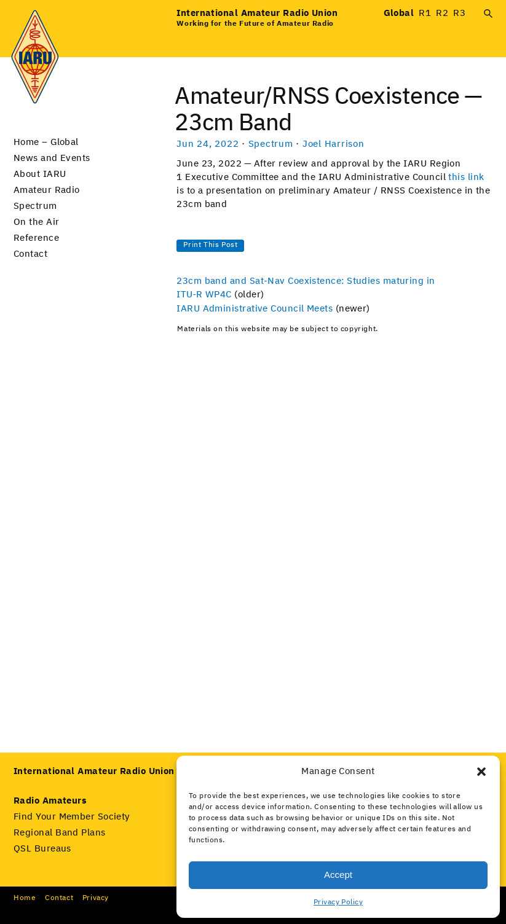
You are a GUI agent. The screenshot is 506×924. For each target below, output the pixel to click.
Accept (338, 874)
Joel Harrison (333, 144)
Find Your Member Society (72, 816)
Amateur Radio (47, 190)
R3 (459, 13)
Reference (36, 238)
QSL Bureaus (42, 848)
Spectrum (35, 206)
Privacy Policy (338, 902)
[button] (481, 771)
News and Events (52, 158)
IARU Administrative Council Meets (254, 308)
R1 (425, 13)
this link (466, 177)
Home (25, 898)
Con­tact (59, 898)
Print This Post (210, 245)
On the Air (37, 222)
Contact (30, 254)
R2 (442, 13)
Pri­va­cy (95, 898)
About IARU (40, 174)
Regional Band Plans (60, 832)
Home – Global (46, 142)
